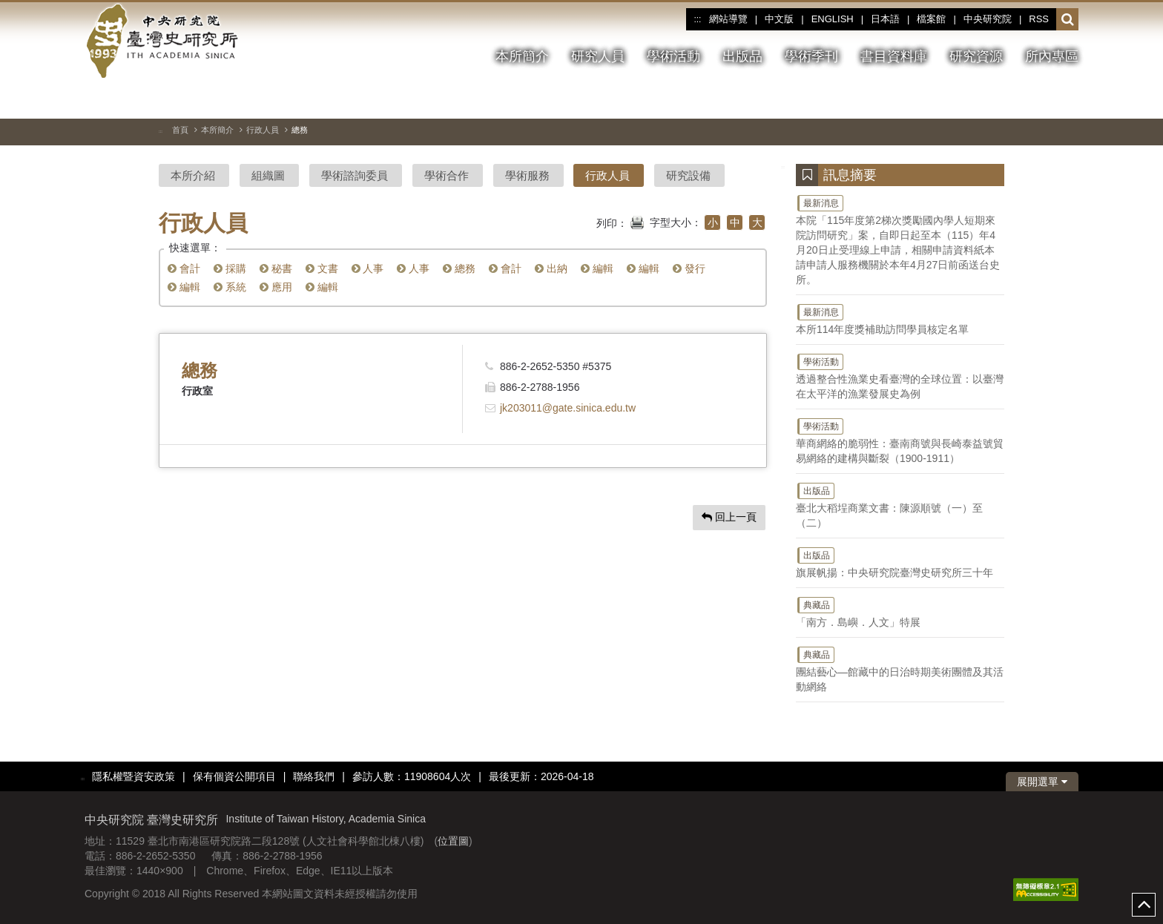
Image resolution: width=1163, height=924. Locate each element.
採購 (230, 268)
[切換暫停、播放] (1014, 99)
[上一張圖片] (1040, 99)
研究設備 (688, 175)
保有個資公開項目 (234, 776)
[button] (1067, 20)
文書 (322, 268)
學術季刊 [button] (811, 56)
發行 (689, 268)
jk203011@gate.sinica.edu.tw (568, 408)
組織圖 (268, 175)
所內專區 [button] (1051, 56)
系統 (230, 287)
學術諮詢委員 (354, 175)
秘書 (276, 268)
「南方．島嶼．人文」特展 (900, 611)
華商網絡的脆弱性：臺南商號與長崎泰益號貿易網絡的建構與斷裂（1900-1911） (900, 440)
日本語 (885, 18)
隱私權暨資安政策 (133, 776)
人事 (368, 268)
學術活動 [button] (673, 56)
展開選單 (1042, 782)
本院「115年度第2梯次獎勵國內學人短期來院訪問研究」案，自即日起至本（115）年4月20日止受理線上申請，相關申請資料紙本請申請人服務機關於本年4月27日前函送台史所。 (900, 240)
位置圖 (453, 841)
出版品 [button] (742, 56)
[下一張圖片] (1067, 99)
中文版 (779, 18)
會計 (184, 268)
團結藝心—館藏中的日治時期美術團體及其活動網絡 (900, 669)
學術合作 (446, 175)
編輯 (597, 268)
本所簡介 (217, 129)
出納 (551, 268)
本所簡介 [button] (522, 56)
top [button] (1144, 905)
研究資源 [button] (976, 56)
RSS (1039, 18)
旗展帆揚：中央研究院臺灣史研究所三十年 (900, 562)
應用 (276, 287)
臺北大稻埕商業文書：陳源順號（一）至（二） (900, 505)
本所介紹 (193, 175)
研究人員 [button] (598, 56)
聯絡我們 (314, 776)
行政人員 (262, 129)
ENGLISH (832, 18)
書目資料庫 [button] (893, 56)
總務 (459, 268)
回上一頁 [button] (729, 517)
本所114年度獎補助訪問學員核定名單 (900, 319)
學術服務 (527, 175)
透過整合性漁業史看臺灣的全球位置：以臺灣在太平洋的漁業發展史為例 (900, 376)
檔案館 (931, 18)
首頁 (180, 129)
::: (697, 19)
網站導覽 (728, 18)
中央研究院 (987, 18)
